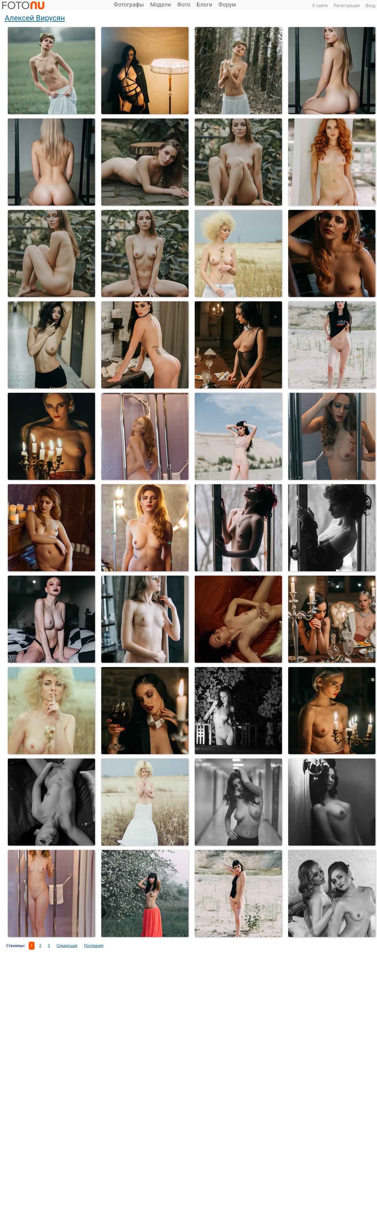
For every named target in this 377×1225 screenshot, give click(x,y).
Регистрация (347, 5)
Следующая (67, 946)
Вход (370, 5)
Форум (227, 4)
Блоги (204, 4)
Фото (184, 4)
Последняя (93, 946)
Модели (160, 4)
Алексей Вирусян (35, 18)
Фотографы (129, 4)
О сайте (320, 5)
